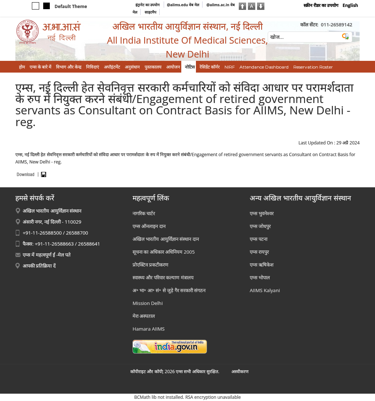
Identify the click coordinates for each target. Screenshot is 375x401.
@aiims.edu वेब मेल (183, 4)
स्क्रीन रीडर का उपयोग (321, 5)
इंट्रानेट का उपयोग (148, 4)
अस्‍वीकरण (240, 371)
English (350, 5)
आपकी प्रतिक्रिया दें (39, 265)
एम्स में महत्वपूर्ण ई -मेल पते (47, 254)
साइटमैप (150, 12)
